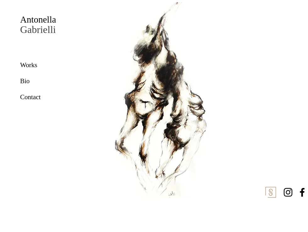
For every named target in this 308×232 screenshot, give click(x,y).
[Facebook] (302, 192)
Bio (25, 81)
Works (28, 65)
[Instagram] (288, 192)
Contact (30, 97)
